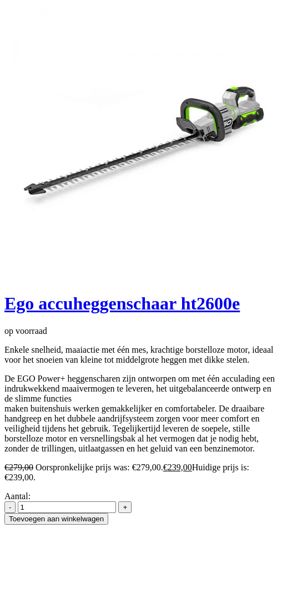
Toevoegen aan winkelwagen (56, 519)
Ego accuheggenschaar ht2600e (122, 303)
